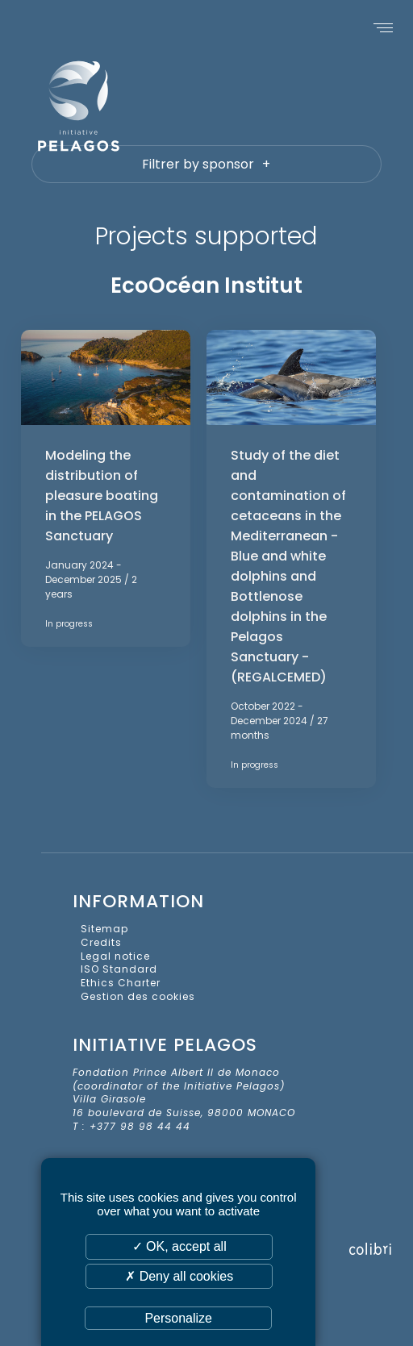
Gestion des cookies (138, 996)
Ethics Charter (121, 983)
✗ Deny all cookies (179, 1276)
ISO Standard (119, 969)
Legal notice (115, 956)
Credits (101, 942)
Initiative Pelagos (121, 105)
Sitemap (104, 929)
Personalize (178, 1318)
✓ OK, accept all (179, 1246)
